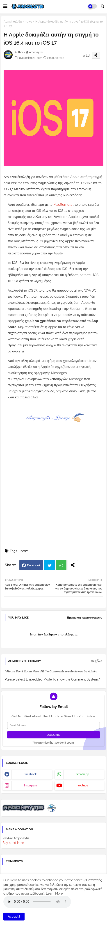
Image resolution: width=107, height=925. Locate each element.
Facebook (34, 565)
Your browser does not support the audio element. (37, 902)
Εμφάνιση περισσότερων (84, 617)
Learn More (54, 893)
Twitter (49, 565)
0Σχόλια (96, 661)
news (28, 21)
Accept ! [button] (14, 916)
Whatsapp (61, 565)
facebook (31, 774)
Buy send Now (13, 843)
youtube (82, 785)
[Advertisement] (53, 492)
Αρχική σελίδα (13, 21)
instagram (30, 785)
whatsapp (82, 774)
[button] (102, 6)
